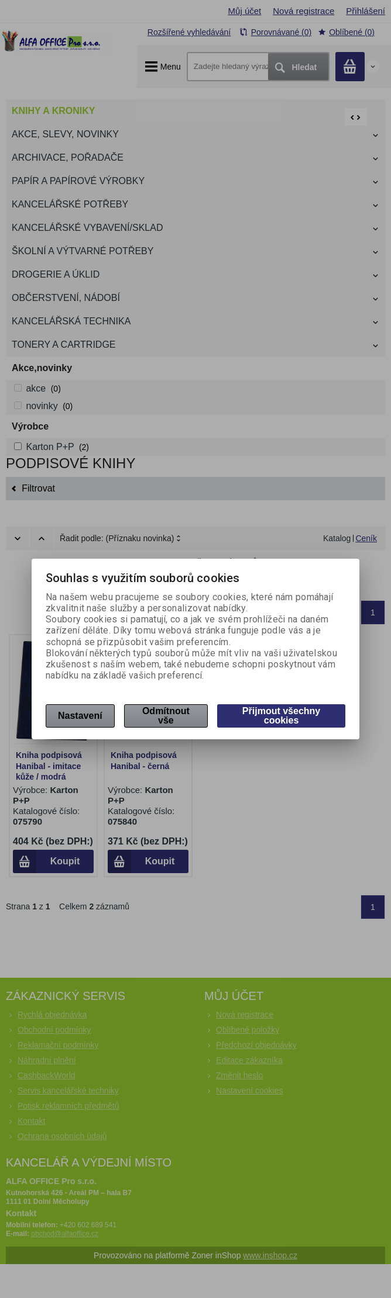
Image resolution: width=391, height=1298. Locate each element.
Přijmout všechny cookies (281, 715)
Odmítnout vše (166, 715)
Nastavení (80, 716)
